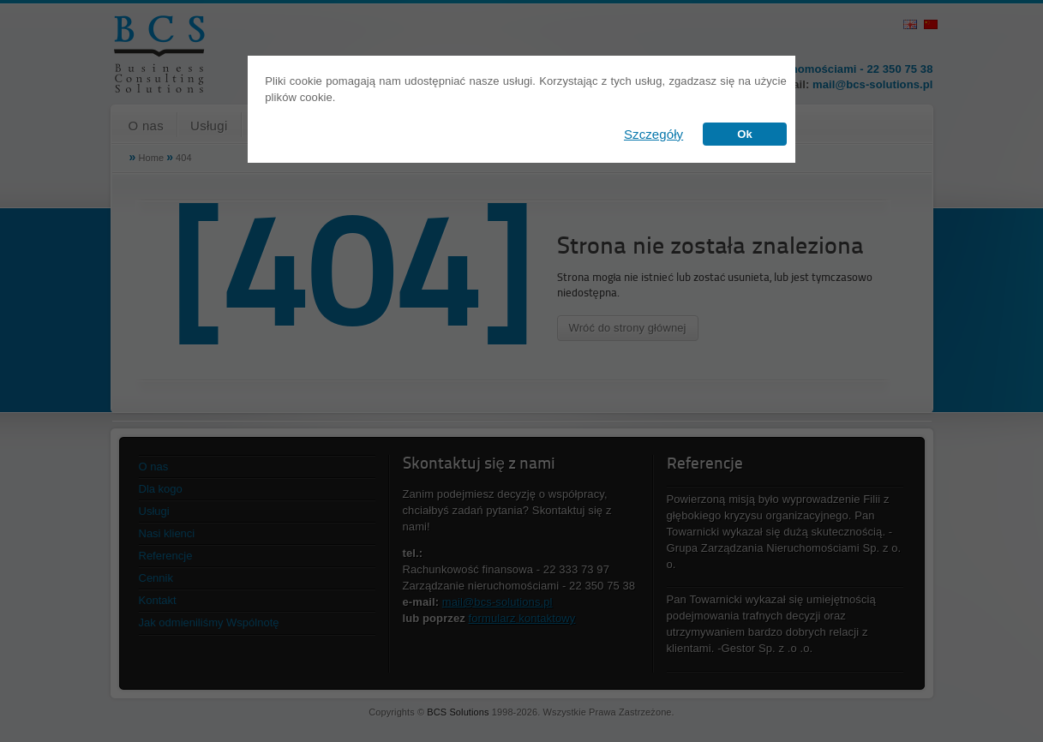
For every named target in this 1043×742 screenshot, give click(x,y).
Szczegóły (653, 134)
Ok (744, 134)
